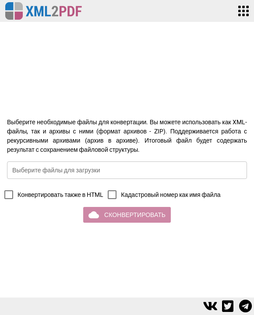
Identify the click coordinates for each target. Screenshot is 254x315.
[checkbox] (51, 194)
